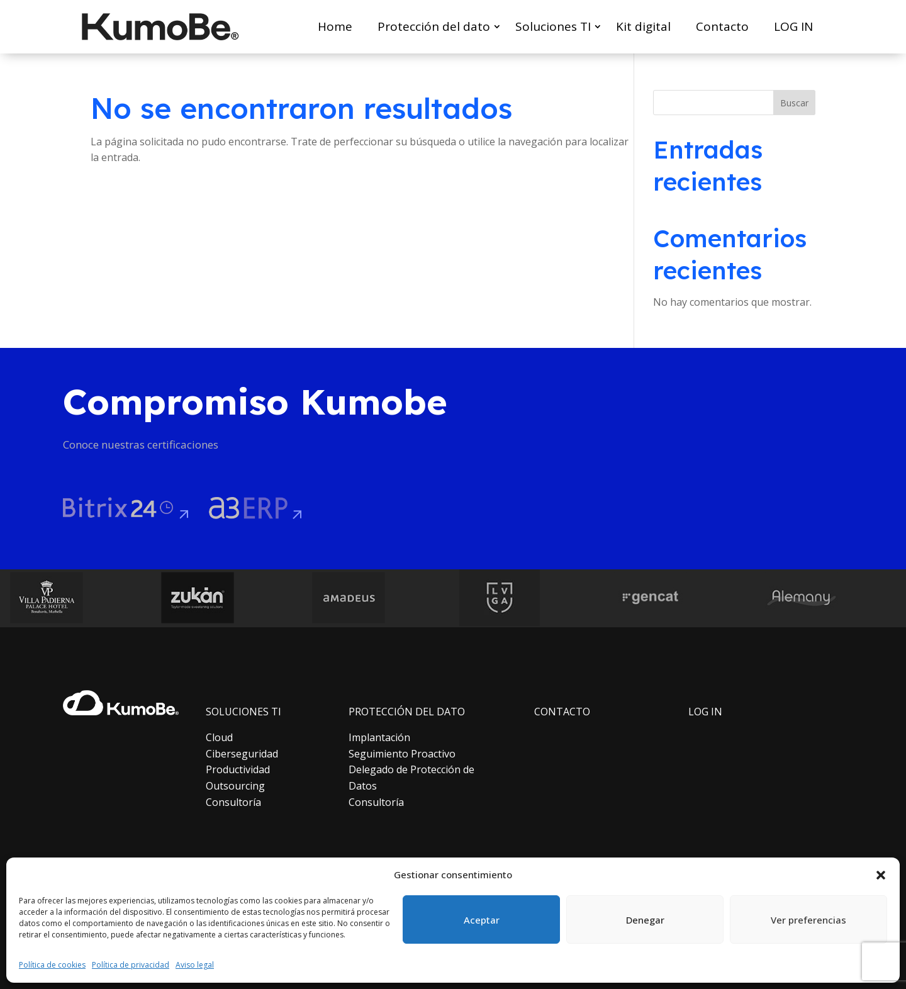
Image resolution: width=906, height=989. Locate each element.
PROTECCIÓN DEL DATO (407, 711)
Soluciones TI (553, 26)
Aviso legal (195, 964)
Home (335, 26)
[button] (881, 875)
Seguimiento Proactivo (402, 754)
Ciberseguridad (242, 754)
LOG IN (793, 26)
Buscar (794, 103)
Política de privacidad (130, 964)
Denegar (645, 920)
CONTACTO (562, 711)
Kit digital (643, 26)
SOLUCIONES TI (243, 711)
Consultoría (233, 802)
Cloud (219, 737)
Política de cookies (52, 964)
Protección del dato (434, 26)
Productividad (238, 769)
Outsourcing (235, 786)
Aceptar (482, 920)
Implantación (379, 737)
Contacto (722, 26)
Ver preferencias (808, 920)
